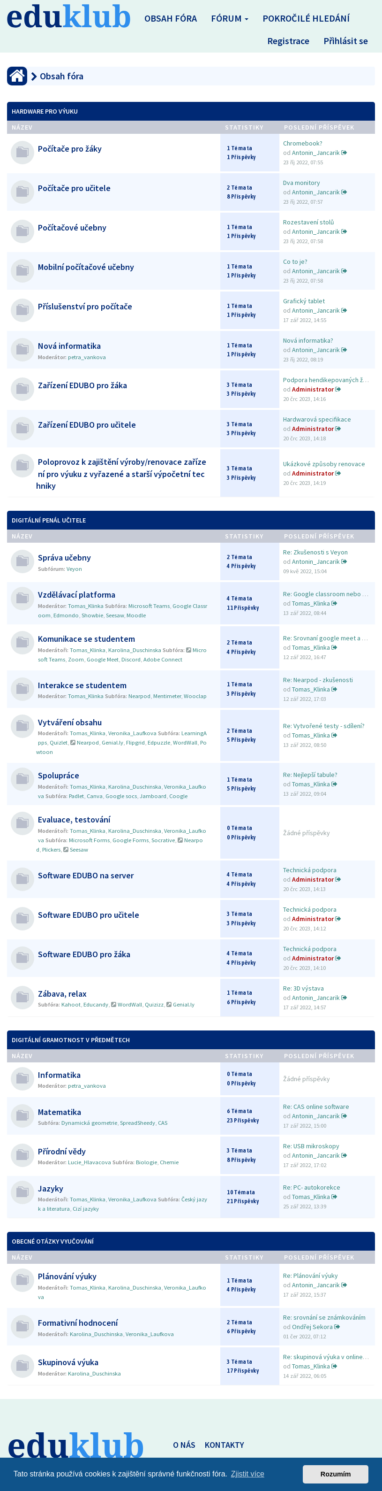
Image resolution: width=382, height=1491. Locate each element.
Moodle (136, 615)
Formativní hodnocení (78, 1322)
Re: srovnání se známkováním (324, 1317)
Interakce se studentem (82, 685)
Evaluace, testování (74, 819)
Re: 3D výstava (303, 988)
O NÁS (184, 1444)
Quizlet (58, 742)
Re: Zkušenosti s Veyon (315, 552)
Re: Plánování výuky (310, 1275)
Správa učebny (64, 557)
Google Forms (130, 840)
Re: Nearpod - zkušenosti (318, 680)
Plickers (51, 849)
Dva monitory (301, 182)
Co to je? (295, 261)
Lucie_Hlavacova (89, 1162)
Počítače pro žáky (70, 148)
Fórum (229, 18)
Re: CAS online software (316, 1106)
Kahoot (71, 1004)
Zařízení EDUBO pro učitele (87, 424)
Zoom (76, 659)
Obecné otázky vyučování (53, 1241)
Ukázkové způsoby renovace (324, 464)
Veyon (74, 568)
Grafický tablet (304, 301)
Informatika (59, 1074)
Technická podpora (310, 870)
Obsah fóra (170, 18)
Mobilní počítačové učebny (86, 266)
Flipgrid (135, 742)
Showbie (92, 615)
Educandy (95, 1004)
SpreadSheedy (137, 1122)
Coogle (178, 795)
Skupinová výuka (68, 1362)
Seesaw (115, 615)
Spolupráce (58, 775)
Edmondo (66, 615)
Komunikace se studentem (86, 638)
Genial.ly (112, 742)
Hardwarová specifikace (317, 419)
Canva (95, 795)
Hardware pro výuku (45, 111)
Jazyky (50, 1188)
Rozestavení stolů (308, 222)
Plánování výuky (67, 1276)
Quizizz (154, 1004)
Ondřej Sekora (312, 1326)
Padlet (76, 795)
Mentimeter (167, 695)
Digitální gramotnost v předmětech (71, 1040)
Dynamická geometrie (89, 1122)
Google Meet (103, 659)
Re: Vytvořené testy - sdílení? (324, 726)
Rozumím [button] (336, 1474)
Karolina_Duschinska (134, 649)
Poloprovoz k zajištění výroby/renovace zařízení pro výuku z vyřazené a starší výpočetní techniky (121, 473)
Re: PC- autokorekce (311, 1187)
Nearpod (139, 695)
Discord (131, 659)
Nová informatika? (308, 340)
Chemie (169, 1162)
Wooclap (195, 695)
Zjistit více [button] (247, 1474)
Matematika (59, 1112)
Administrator (313, 389)
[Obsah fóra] (17, 76)
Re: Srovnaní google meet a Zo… (329, 638)
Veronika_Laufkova (132, 733)
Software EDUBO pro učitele (88, 914)
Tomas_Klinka (86, 605)
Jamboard (153, 795)
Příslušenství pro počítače (85, 306)
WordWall (185, 742)
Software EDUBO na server (86, 875)
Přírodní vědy (62, 1151)
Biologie (146, 1162)
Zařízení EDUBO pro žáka (82, 385)
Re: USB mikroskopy (311, 1146)
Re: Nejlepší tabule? (310, 774)
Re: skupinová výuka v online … (326, 1357)
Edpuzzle (159, 742)
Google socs (121, 795)
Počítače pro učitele (74, 188)
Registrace (288, 40)
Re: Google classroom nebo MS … (330, 594)
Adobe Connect (162, 659)
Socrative (163, 840)
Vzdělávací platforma (76, 594)
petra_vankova (87, 357)
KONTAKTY (224, 1444)
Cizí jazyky (86, 1208)
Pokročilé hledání (306, 18)
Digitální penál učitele (49, 520)
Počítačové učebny (72, 227)
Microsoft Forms (89, 840)
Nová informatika (69, 345)
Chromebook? (302, 143)
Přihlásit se (345, 40)
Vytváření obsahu (70, 722)
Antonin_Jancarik (316, 152)
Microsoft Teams (149, 605)
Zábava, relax (62, 993)
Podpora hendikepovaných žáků (328, 380)
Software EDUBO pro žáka (84, 954)
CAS (162, 1122)
